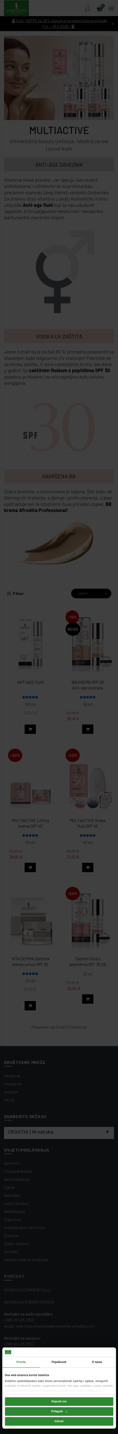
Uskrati (59, 1421)
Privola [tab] (21, 1362)
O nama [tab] (97, 1362)
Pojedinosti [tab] (59, 1362)
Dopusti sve (59, 1401)
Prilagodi (59, 1411)
